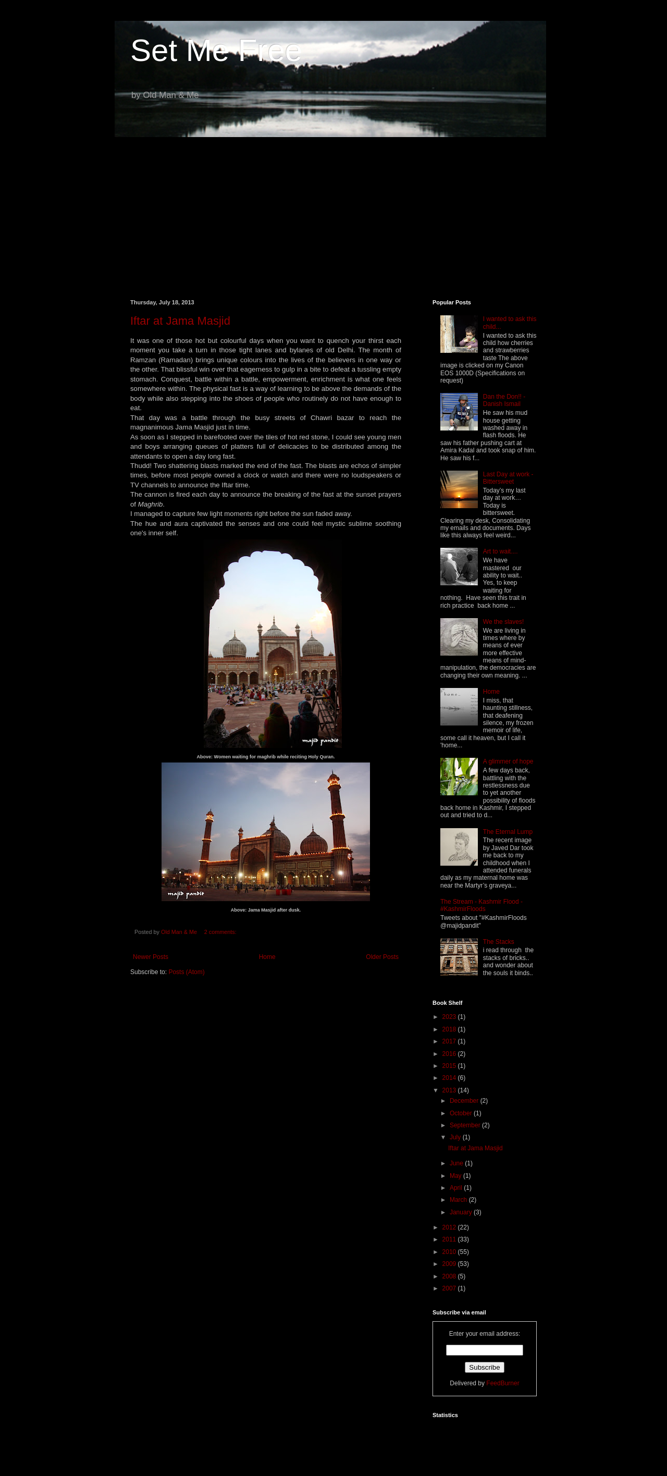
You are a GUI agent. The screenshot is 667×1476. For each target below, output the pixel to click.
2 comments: (221, 932)
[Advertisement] (333, 211)
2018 (450, 1029)
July (456, 1137)
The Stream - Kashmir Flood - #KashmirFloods (481, 905)
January (462, 1212)
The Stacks (498, 941)
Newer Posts (150, 957)
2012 (450, 1227)
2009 (450, 1264)
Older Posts (382, 957)
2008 (450, 1276)
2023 (450, 1016)
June (457, 1163)
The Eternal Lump (508, 831)
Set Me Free (216, 50)
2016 (450, 1053)
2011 (450, 1239)
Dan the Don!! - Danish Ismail (504, 400)
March (459, 1199)
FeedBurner (502, 1383)
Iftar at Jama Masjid (180, 320)
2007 (450, 1288)
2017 (450, 1041)
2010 (450, 1252)
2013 (450, 1090)
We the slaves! (503, 621)
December (465, 1100)
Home (267, 957)
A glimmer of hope (508, 761)
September (466, 1125)
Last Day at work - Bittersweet (508, 478)
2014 (450, 1077)
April (457, 1187)
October (462, 1113)
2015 (450, 1065)
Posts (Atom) (186, 972)
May (456, 1175)
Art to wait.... (500, 551)
